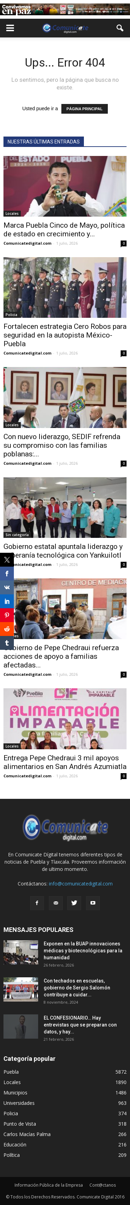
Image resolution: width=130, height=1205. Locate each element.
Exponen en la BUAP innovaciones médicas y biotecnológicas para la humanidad (83, 950)
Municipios (15, 1092)
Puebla (11, 1071)
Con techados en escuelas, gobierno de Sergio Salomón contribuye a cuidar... (77, 987)
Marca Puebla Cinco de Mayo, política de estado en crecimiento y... (64, 229)
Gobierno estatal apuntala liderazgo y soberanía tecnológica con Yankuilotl (63, 550)
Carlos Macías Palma (27, 1134)
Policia (11, 314)
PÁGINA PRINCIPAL (85, 109)
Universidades (19, 1103)
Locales (12, 213)
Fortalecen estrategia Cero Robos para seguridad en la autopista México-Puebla (65, 335)
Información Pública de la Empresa (49, 1185)
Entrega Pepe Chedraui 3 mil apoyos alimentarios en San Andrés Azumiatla (65, 762)
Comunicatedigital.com (27, 243)
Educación (14, 1144)
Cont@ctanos (102, 1185)
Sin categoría (17, 534)
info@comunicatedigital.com (81, 883)
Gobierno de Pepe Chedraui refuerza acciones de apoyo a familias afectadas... (61, 656)
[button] (120, 28)
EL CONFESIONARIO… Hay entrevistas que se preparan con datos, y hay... (80, 1024)
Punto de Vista (19, 1123)
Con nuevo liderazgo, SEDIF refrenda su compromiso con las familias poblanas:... (61, 445)
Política (11, 1155)
